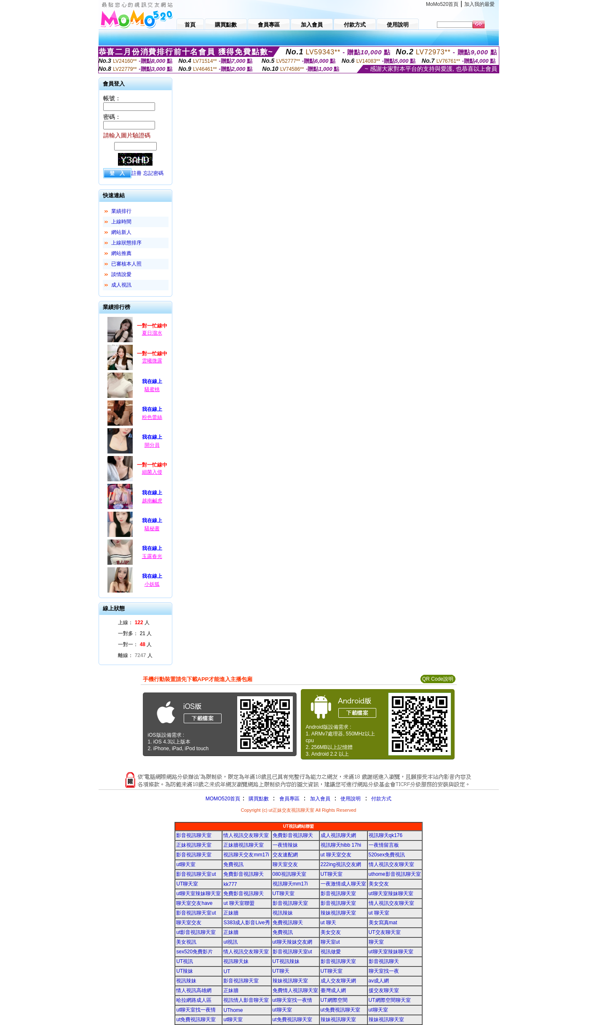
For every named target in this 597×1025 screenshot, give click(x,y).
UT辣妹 (184, 971)
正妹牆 (230, 913)
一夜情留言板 (384, 845)
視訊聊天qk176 (386, 835)
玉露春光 (152, 556)
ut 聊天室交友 (336, 855)
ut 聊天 (328, 923)
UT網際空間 (334, 1000)
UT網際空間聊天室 (390, 1000)
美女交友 (379, 884)
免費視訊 (233, 864)
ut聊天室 (185, 864)
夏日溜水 (152, 333)
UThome (233, 1010)
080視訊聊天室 (289, 874)
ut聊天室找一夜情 (292, 1000)
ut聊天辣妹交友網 (292, 942)
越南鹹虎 (152, 501)
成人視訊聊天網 (338, 835)
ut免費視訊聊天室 (340, 1010)
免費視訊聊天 (288, 923)
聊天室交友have (194, 903)
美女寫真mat (383, 923)
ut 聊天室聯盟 (238, 903)
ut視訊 (230, 942)
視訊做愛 (331, 952)
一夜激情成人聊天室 (343, 884)
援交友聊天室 (384, 990)
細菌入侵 (152, 472)
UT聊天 (281, 971)
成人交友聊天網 (338, 981)
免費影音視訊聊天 (293, 835)
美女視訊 (186, 942)
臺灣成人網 (333, 990)
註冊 (136, 173)
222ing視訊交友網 (341, 864)
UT (226, 971)
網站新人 (121, 232)
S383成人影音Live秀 (246, 923)
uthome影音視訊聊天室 (395, 874)
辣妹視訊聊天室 (338, 913)
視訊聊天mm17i (290, 884)
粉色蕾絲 (152, 417)
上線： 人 (134, 622)
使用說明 (350, 799)
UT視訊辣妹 (286, 961)
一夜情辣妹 (285, 845)
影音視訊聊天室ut (196, 874)
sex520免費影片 (194, 952)
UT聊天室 (332, 874)
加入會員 (320, 799)
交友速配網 (285, 855)
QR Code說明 (437, 679)
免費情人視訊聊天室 (295, 990)
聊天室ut (330, 942)
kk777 (230, 884)
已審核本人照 (126, 264)
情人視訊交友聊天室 (246, 835)
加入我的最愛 (479, 4)
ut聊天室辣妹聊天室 (198, 893)
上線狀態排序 (126, 243)
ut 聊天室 (379, 913)
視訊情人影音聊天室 (246, 1000)
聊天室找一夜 (384, 971)
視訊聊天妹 (236, 961)
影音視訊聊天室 (193, 835)
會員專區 (289, 799)
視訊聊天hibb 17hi (341, 845)
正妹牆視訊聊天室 (243, 845)
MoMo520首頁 (442, 4)
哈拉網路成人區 (193, 1000)
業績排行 (121, 211)
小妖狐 (152, 584)
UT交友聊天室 (385, 932)
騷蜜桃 (152, 389)
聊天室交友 (285, 864)
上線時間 (121, 222)
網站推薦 (121, 253)
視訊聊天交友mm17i (246, 855)
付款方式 (381, 799)
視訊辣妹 (283, 913)
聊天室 (376, 942)
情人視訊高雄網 (193, 990)
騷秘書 (152, 528)
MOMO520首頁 (223, 799)
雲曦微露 (152, 361)
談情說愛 (121, 274)
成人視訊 (121, 285)
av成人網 (379, 981)
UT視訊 (184, 961)
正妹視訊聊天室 (193, 845)
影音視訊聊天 (384, 961)
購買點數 (257, 799)
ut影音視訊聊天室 (196, 932)
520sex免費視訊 (387, 855)
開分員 (152, 445)
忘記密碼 (153, 173)
